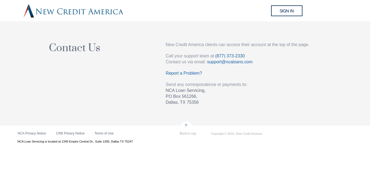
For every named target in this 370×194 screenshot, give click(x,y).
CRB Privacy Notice (70, 133)
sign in (287, 10)
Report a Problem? (184, 73)
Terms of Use (104, 133)
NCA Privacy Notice (32, 133)
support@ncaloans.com (229, 62)
